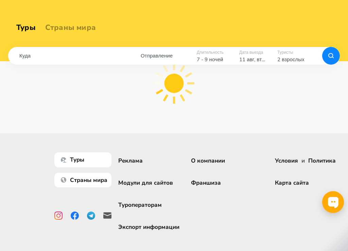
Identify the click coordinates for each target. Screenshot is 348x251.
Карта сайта (292, 183)
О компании (208, 161)
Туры (26, 27)
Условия (286, 161)
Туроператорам (140, 205)
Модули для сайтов (145, 183)
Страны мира (70, 27)
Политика (322, 161)
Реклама (130, 161)
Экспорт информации (148, 227)
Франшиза (206, 183)
